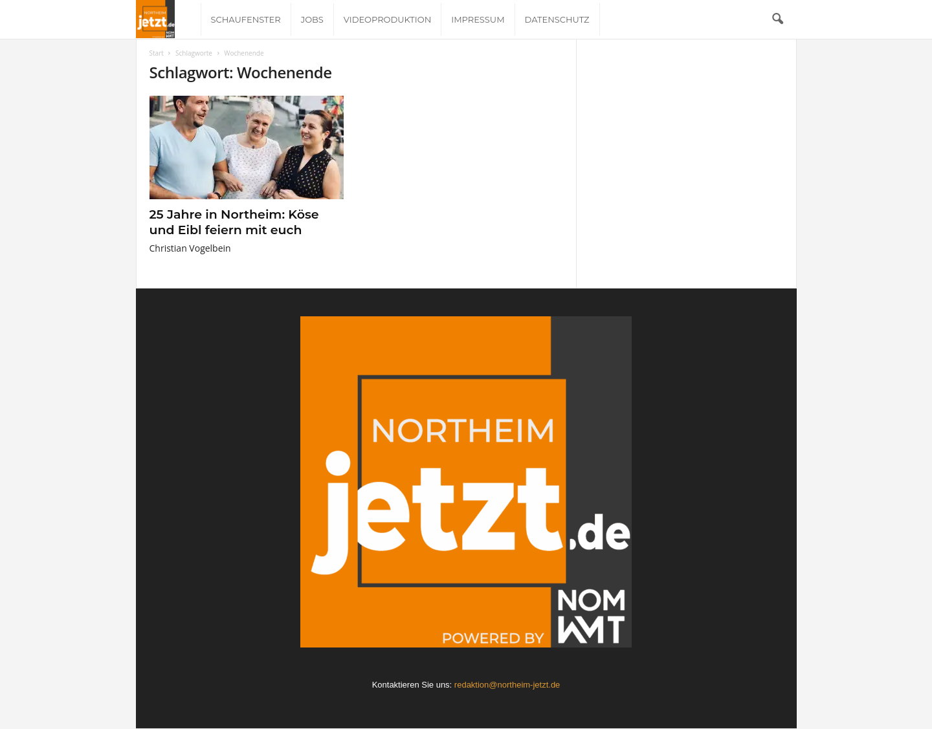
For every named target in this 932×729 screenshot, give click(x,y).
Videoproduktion (387, 19)
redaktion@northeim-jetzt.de (507, 685)
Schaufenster (246, 19)
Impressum (477, 19)
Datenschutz (557, 19)
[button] (777, 19)
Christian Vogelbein (190, 248)
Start (157, 53)
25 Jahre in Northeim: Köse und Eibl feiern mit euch (234, 222)
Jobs (312, 19)
